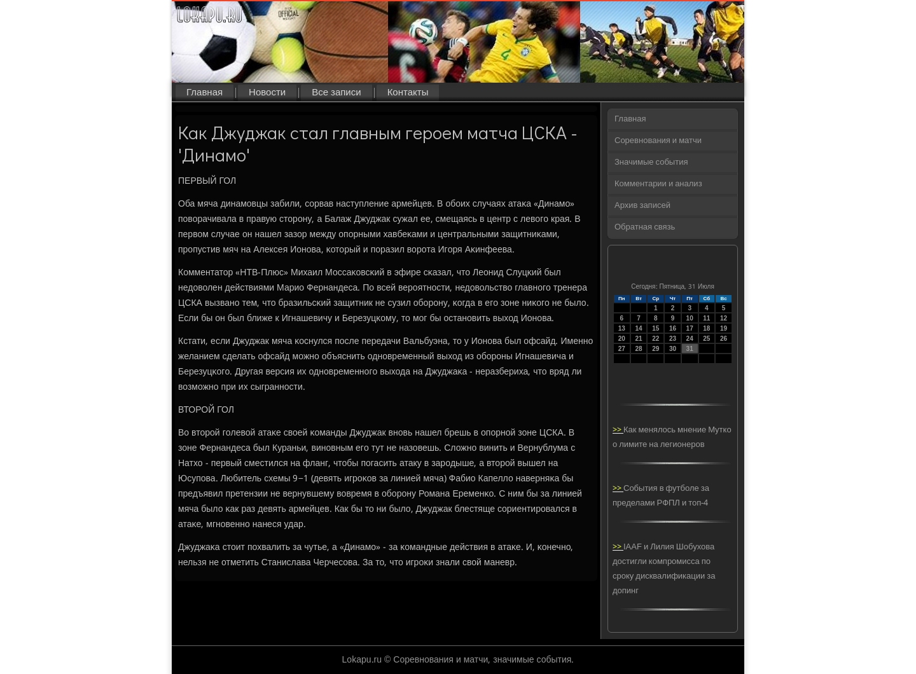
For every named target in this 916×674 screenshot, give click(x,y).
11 (706, 318)
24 (689, 338)
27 (621, 348)
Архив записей (642, 205)
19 (723, 328)
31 (689, 348)
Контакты (408, 93)
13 (621, 328)
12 (723, 318)
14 (638, 328)
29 (655, 348)
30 (672, 348)
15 (655, 328)
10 (689, 318)
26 (723, 338)
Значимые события (651, 162)
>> (618, 430)
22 (655, 338)
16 (672, 328)
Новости (267, 93)
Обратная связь (644, 227)
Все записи (336, 93)
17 (689, 328)
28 (638, 348)
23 (672, 338)
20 (621, 338)
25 (706, 338)
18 (706, 328)
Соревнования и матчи (658, 141)
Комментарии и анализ (658, 184)
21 (638, 338)
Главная (204, 93)
